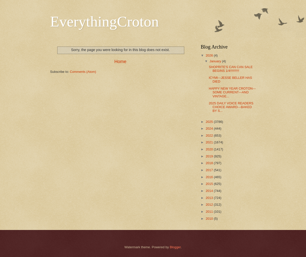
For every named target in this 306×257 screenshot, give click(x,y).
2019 (210, 156)
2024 (210, 128)
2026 (210, 55)
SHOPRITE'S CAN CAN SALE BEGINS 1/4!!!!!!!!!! (231, 69)
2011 (210, 211)
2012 (210, 204)
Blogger (175, 247)
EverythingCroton (104, 21)
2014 (210, 191)
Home (120, 61)
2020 (210, 149)
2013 (210, 198)
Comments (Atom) (83, 72)
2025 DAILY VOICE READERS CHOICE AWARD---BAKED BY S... (231, 107)
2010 (210, 218)
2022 (210, 135)
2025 (210, 122)
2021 (210, 142)
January (216, 61)
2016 (210, 177)
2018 (210, 163)
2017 (210, 170)
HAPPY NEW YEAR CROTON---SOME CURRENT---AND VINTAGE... (232, 92)
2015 (210, 184)
